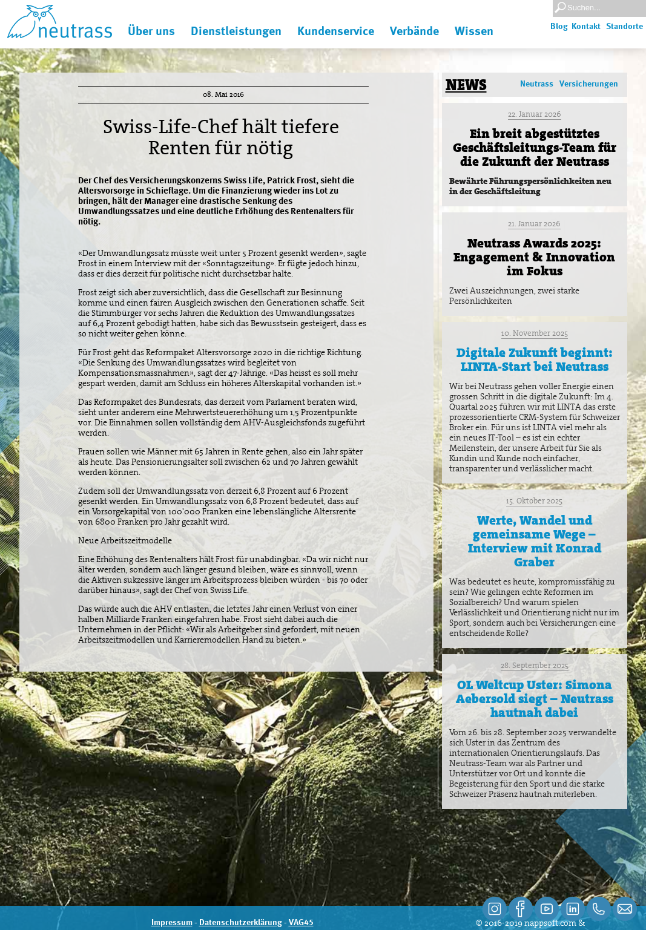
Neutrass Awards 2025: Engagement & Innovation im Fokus (534, 257)
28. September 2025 (535, 665)
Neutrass (536, 84)
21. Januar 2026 (534, 223)
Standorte (624, 26)
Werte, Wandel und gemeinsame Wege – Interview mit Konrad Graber (534, 541)
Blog (559, 26)
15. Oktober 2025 (534, 501)
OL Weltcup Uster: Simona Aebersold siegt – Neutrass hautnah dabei (534, 698)
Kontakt (586, 26)
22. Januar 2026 (534, 114)
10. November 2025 (534, 333)
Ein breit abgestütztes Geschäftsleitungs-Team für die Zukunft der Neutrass (534, 147)
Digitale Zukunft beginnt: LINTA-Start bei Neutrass (534, 359)
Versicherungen (588, 84)
